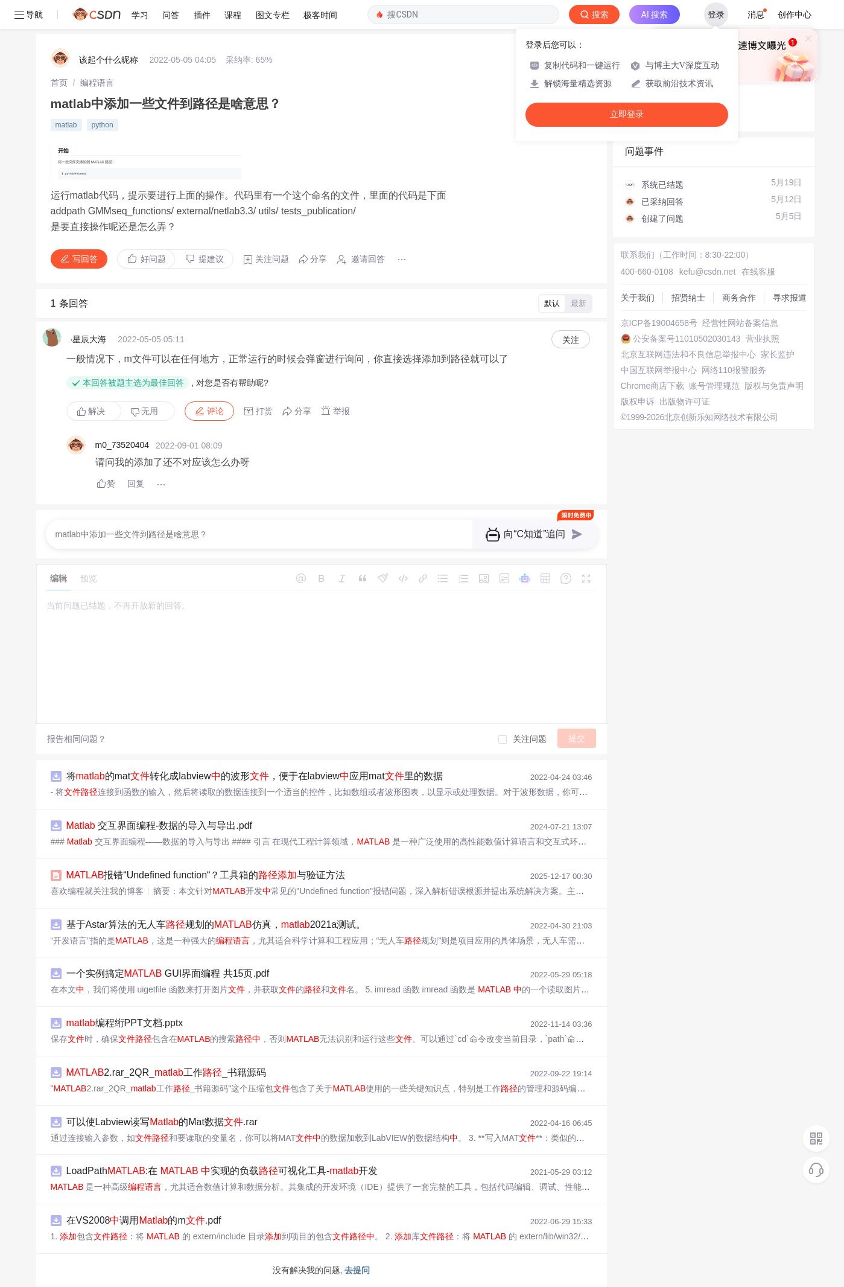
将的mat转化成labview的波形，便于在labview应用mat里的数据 (254, 776)
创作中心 (794, 14)
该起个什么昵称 (108, 60)
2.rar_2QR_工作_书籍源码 (166, 1072)
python (102, 125)
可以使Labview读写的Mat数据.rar (162, 1122)
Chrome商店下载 (653, 386)
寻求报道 (790, 297)
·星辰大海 (89, 339)
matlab (66, 125)
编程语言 (97, 83)
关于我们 (638, 297)
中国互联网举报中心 (659, 370)
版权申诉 (638, 401)
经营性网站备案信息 (740, 323)
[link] (59, 83)
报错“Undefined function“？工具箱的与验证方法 (206, 875)
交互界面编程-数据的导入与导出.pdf (159, 825)
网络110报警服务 (734, 370)
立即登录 (627, 114)
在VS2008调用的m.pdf (143, 1220)
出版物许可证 (684, 401)
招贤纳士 (688, 297)
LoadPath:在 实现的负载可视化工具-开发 (222, 1171)
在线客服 (758, 271)
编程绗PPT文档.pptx (124, 1023)
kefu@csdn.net (707, 271)
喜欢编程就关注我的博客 (97, 891)
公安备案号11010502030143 (687, 338)
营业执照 (762, 338)
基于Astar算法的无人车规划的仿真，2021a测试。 (216, 924)
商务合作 (739, 297)
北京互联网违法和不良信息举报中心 (688, 354)
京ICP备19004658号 (659, 323)
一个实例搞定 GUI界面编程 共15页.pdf (168, 973)
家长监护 (778, 354)
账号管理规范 (714, 386)
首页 (59, 83)
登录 (716, 14)
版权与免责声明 (774, 386)
